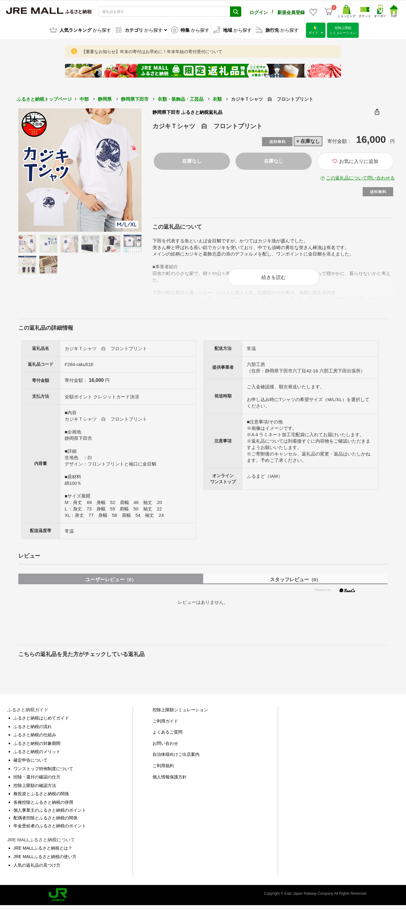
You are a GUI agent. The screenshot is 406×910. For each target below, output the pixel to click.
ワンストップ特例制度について (43, 773)
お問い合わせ (165, 747)
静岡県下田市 (135, 97)
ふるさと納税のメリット (36, 756)
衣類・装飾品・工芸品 (180, 97)
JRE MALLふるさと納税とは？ (42, 852)
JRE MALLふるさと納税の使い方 (45, 861)
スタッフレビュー (295, 584)
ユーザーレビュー (110, 584)
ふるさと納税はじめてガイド (41, 722)
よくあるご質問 (167, 736)
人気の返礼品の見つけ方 (36, 869)
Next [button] (124, 168)
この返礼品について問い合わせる (360, 176)
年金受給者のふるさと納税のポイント (49, 830)
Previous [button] (35, 168)
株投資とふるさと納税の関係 (41, 798)
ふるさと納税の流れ (32, 731)
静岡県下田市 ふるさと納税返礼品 (187, 111)
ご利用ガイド (165, 725)
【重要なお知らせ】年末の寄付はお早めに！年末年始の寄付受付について (151, 50)
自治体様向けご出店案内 (176, 758)
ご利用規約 (163, 770)
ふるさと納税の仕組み (34, 739)
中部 (84, 97)
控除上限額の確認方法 (34, 790)
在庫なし (192, 159)
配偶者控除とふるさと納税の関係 (45, 822)
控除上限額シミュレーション (180, 714)
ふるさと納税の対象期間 (36, 747)
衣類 (217, 97)
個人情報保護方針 (170, 781)
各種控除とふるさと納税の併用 (43, 806)
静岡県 (105, 97)
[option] (80, 168)
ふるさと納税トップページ (44, 97)
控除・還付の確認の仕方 (36, 781)
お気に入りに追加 (355, 160)
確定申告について (30, 764)
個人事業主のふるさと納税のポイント (49, 814)
